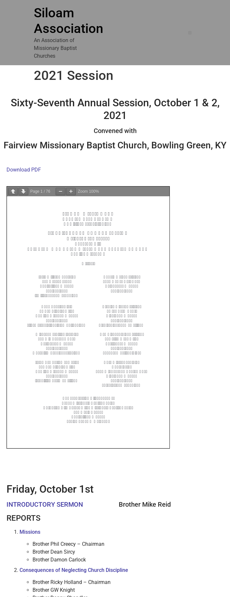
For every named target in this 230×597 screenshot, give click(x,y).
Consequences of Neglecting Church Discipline (74, 570)
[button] (190, 33)
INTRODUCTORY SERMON (45, 504)
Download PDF (24, 170)
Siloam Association (68, 20)
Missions (30, 532)
